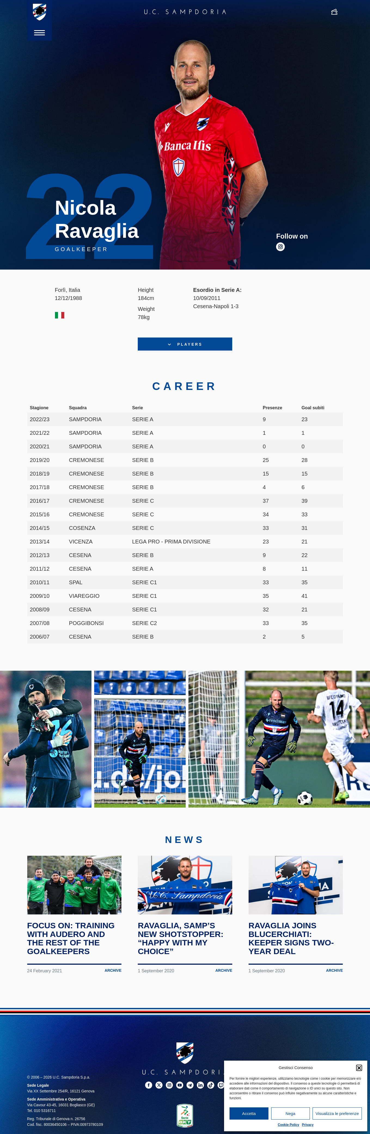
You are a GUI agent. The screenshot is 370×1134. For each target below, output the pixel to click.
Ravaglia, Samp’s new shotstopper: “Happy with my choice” (180, 938)
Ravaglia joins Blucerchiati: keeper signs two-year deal (291, 938)
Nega (290, 1113)
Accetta (249, 1113)
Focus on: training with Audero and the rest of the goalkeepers (71, 938)
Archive (113, 971)
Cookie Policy (288, 1125)
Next (353, 739)
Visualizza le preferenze (337, 1113)
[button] (359, 1067)
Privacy (308, 1125)
